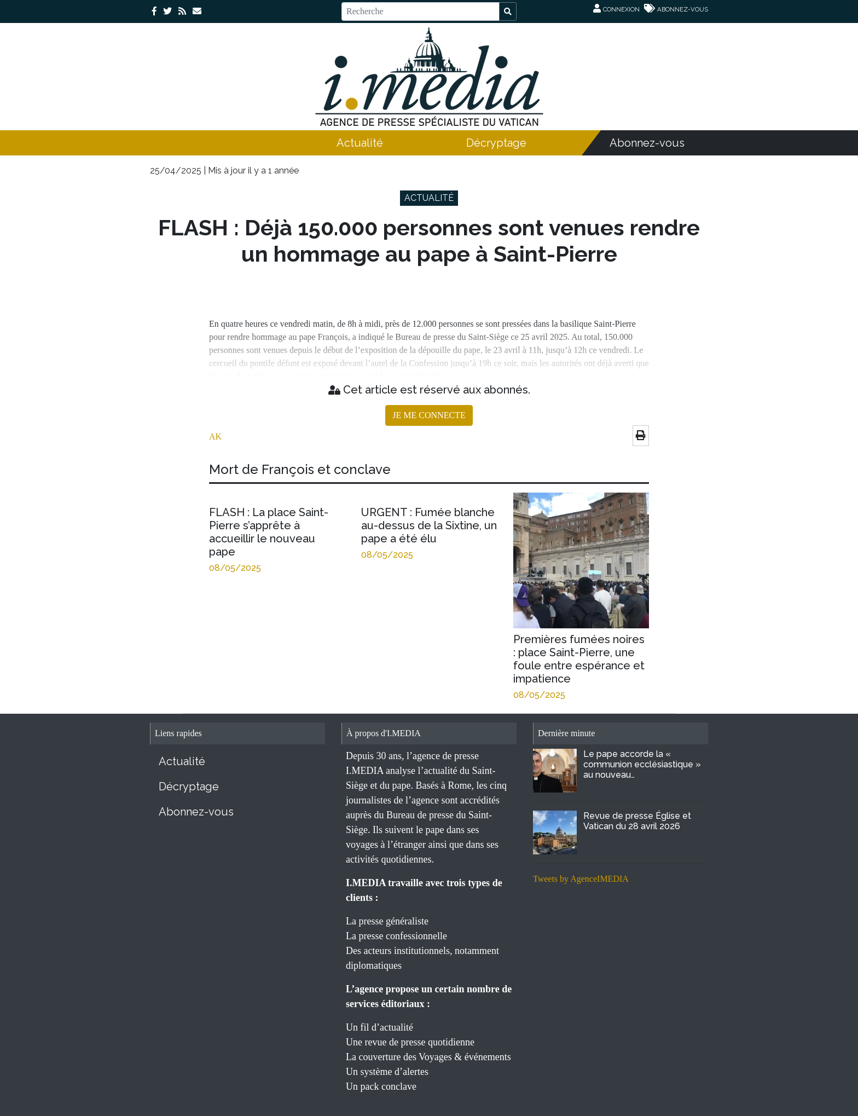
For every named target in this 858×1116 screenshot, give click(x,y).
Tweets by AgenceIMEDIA (581, 878)
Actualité (360, 142)
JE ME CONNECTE (428, 415)
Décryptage (496, 142)
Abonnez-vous (647, 142)
